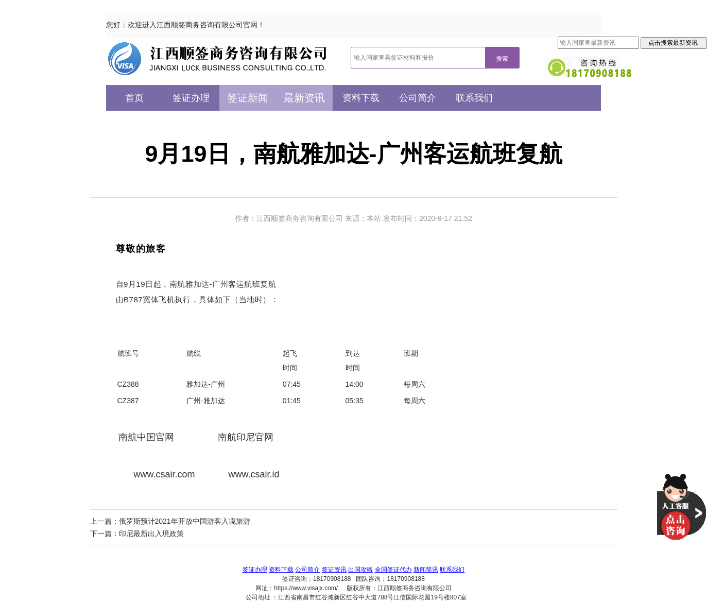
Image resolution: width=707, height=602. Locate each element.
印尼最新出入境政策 (151, 533)
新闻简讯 (425, 569)
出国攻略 (360, 569)
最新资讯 (304, 98)
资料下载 (361, 98)
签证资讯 (334, 569)
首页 (134, 98)
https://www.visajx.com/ (306, 588)
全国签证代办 (393, 569)
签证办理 (191, 98)
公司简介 (417, 98)
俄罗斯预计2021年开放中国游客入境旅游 (184, 521)
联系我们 (474, 98)
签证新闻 (247, 98)
